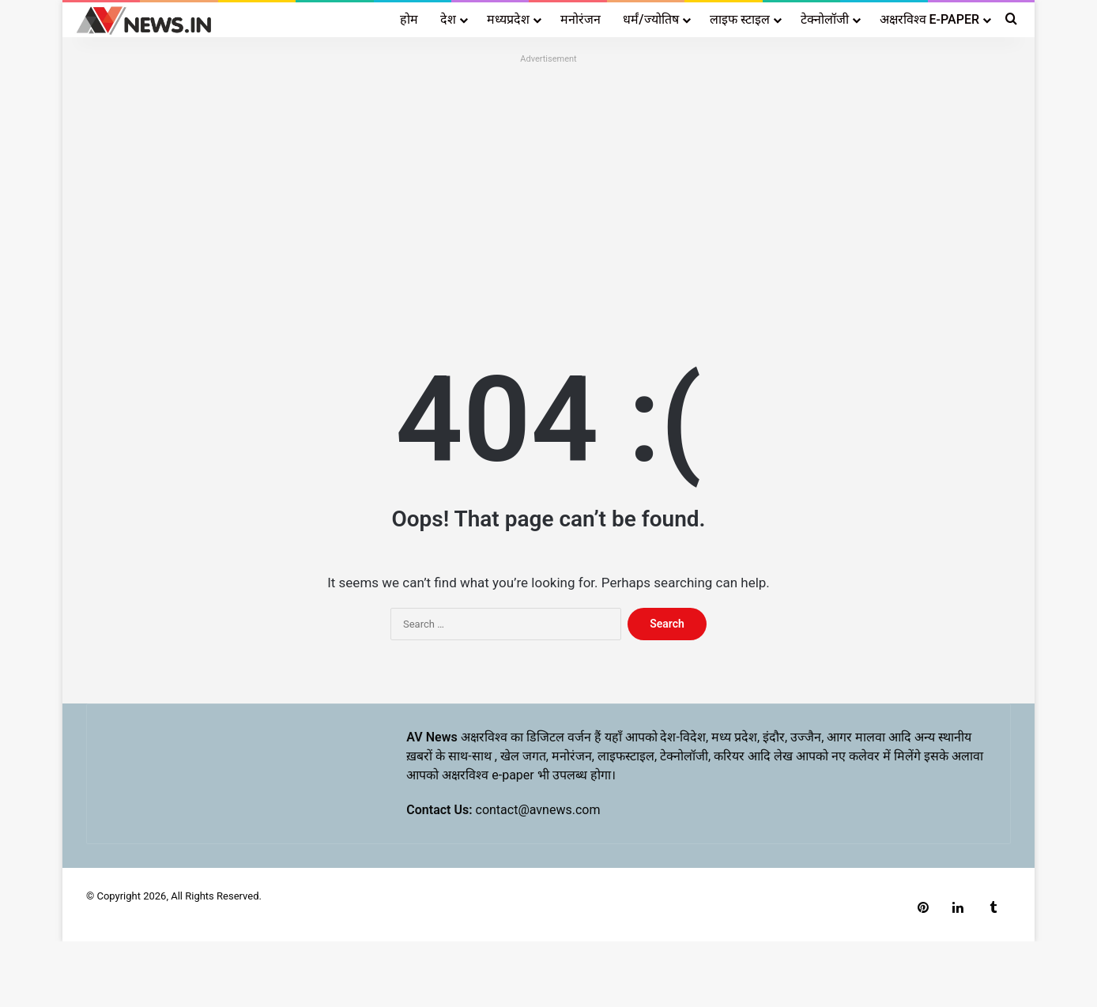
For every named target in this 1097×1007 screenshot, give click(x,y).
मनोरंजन (580, 19)
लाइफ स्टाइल (740, 19)
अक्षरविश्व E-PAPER (929, 19)
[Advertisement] (548, 179)
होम (409, 19)
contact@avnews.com (538, 809)
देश (448, 19)
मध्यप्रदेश (508, 19)
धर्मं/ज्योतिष (650, 19)
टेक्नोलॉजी (825, 19)
